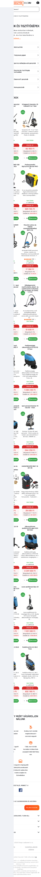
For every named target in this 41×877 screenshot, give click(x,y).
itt (36, 857)
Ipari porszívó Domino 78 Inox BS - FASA (30, 407)
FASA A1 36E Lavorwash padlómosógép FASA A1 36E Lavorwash (11, 408)
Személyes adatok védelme (31, 848)
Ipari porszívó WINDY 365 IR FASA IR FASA (11, 166)
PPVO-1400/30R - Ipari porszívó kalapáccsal (11, 286)
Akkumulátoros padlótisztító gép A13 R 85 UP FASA (11, 589)
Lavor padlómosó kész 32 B (30, 588)
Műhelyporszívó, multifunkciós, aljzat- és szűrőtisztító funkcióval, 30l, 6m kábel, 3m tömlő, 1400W (30, 288)
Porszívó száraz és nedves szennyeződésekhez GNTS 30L (11, 469)
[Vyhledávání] (20, 9)
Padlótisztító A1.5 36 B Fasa (11, 648)
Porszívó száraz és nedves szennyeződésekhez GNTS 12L (30, 227)
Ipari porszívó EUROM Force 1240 (11, 226)
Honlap (4, 16)
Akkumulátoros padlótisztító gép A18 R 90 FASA (30, 528)
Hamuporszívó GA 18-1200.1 (11, 527)
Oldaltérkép (11, 847)
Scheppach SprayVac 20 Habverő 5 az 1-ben (30, 105)
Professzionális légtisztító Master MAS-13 (30, 166)
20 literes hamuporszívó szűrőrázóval (11, 105)
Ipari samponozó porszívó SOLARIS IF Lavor (11, 347)
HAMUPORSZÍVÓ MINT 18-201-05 (30, 467)
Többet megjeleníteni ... (11, 38)
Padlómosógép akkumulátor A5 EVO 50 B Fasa (30, 347)
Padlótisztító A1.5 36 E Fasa (30, 648)
